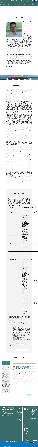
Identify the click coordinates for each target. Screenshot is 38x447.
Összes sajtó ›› (33, 357)
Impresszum (33, 411)
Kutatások (7, 4)
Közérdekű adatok (33, 408)
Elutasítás (26, 442)
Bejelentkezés (33, 418)
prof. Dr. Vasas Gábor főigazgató (13, 65)
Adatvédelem (33, 412)
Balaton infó (14, 4)
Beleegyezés (31, 442)
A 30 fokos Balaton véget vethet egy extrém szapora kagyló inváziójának (5, 391)
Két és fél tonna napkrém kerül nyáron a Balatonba (5, 362)
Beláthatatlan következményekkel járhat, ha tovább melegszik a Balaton (5, 368)
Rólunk (2, 4)
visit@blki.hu (25, 324)
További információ (7, 446)
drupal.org (32, 416)
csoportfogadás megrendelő (14, 349)
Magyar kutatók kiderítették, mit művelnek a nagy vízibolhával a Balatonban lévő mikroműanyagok (5, 375)
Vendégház (30, 4)
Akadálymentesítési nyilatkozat (33, 410)
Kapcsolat (24, 4)
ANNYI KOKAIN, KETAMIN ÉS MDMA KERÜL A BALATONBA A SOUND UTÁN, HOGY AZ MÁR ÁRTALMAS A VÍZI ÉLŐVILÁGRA (6, 383)
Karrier (19, 4)
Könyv (34, 4)
